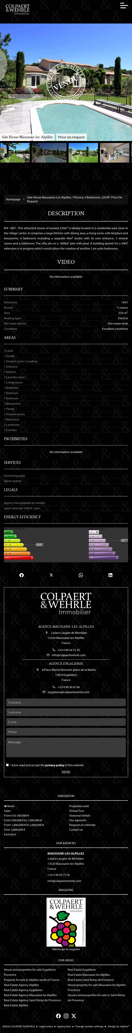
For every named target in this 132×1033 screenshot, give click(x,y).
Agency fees (64, 1026)
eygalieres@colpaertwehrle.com (68, 692)
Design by (118, 1026)
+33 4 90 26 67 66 (68, 687)
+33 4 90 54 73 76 (68, 650)
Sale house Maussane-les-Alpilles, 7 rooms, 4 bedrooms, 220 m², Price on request (74, 199)
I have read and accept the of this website (47, 765)
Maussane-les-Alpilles (65, 853)
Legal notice (46, 1026)
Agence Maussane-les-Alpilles (66, 626)
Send (66, 772)
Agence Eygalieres (66, 663)
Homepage (13, 199)
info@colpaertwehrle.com (69, 655)
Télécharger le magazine (66, 924)
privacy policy (54, 765)
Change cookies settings (89, 1026)
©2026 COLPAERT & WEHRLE (19, 1026)
